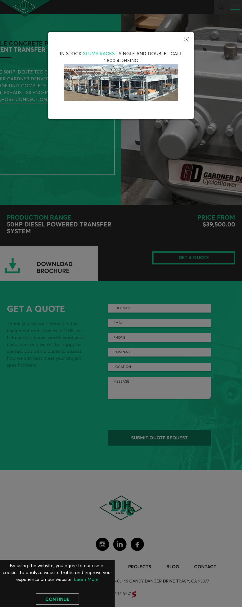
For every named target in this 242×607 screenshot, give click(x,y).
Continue (57, 599)
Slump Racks (99, 54)
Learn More (86, 579)
